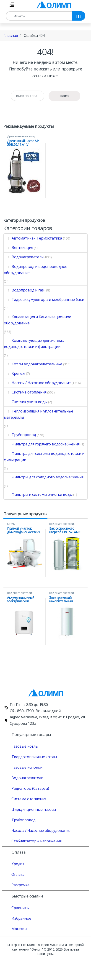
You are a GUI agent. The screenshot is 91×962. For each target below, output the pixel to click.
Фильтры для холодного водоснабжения (43, 477)
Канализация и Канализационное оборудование (37, 320)
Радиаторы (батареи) (30, 788)
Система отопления (25, 392)
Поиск (64, 96)
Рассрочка (20, 884)
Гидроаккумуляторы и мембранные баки (44, 299)
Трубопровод (20, 434)
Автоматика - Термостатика (33, 238)
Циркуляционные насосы (33, 809)
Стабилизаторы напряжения (36, 840)
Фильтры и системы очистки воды (38, 494)
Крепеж (14, 373)
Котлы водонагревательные (33, 363)
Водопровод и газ (24, 290)
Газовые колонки (26, 767)
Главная (10, 35)
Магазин (19, 928)
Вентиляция (18, 247)
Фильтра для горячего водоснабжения (42, 444)
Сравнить (20, 907)
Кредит (17, 863)
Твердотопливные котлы (34, 756)
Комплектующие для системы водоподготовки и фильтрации (34, 343)
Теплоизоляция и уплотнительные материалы (38, 414)
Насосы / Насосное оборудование (37, 382)
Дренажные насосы (20, 136)
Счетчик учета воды (25, 401)
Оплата (17, 874)
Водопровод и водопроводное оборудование (35, 269)
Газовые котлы (24, 746)
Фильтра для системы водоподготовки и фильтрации (44, 456)
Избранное (21, 918)
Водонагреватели (24, 256)
